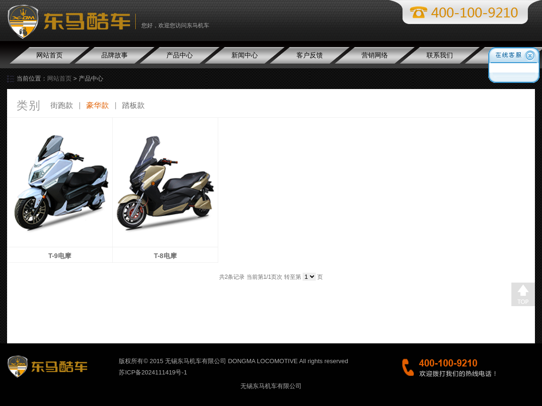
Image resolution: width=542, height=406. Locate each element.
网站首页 (49, 55)
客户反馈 (309, 55)
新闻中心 (244, 55)
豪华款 (97, 105)
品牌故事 (114, 55)
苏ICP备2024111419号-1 (153, 372)
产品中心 (179, 55)
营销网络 (374, 55)
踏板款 (133, 105)
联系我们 (440, 55)
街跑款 (61, 105)
